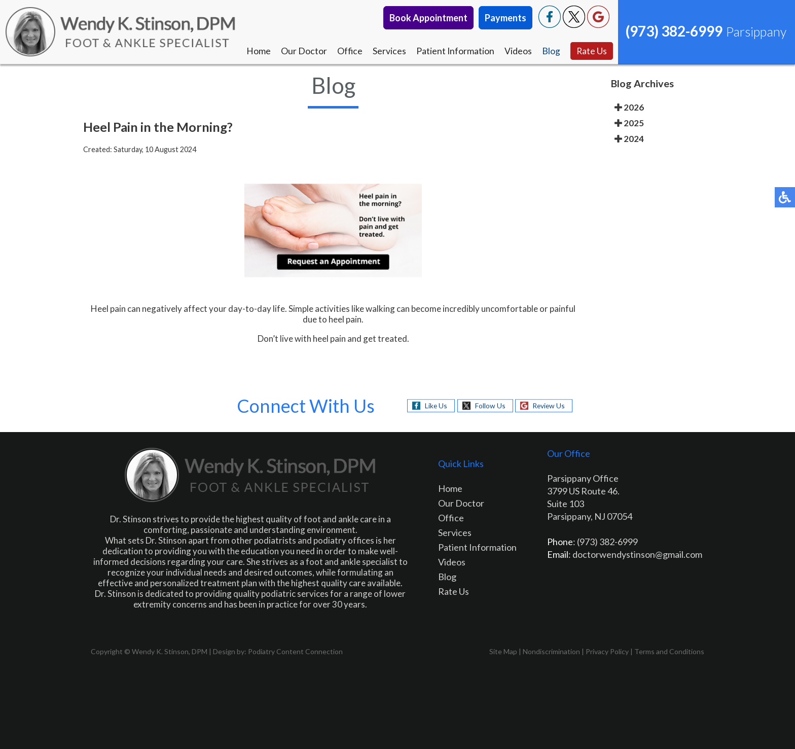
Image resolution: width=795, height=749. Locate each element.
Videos (517, 51)
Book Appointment (428, 17)
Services (388, 51)
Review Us (549, 405)
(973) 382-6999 (674, 31)
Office (349, 51)
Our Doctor (302, 51)
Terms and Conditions (669, 651)
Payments (505, 17)
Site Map (503, 651)
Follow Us (489, 405)
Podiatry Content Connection (295, 651)
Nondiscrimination (551, 651)
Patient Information (454, 51)
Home (257, 51)
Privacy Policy (607, 651)
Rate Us (591, 51)
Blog (550, 51)
